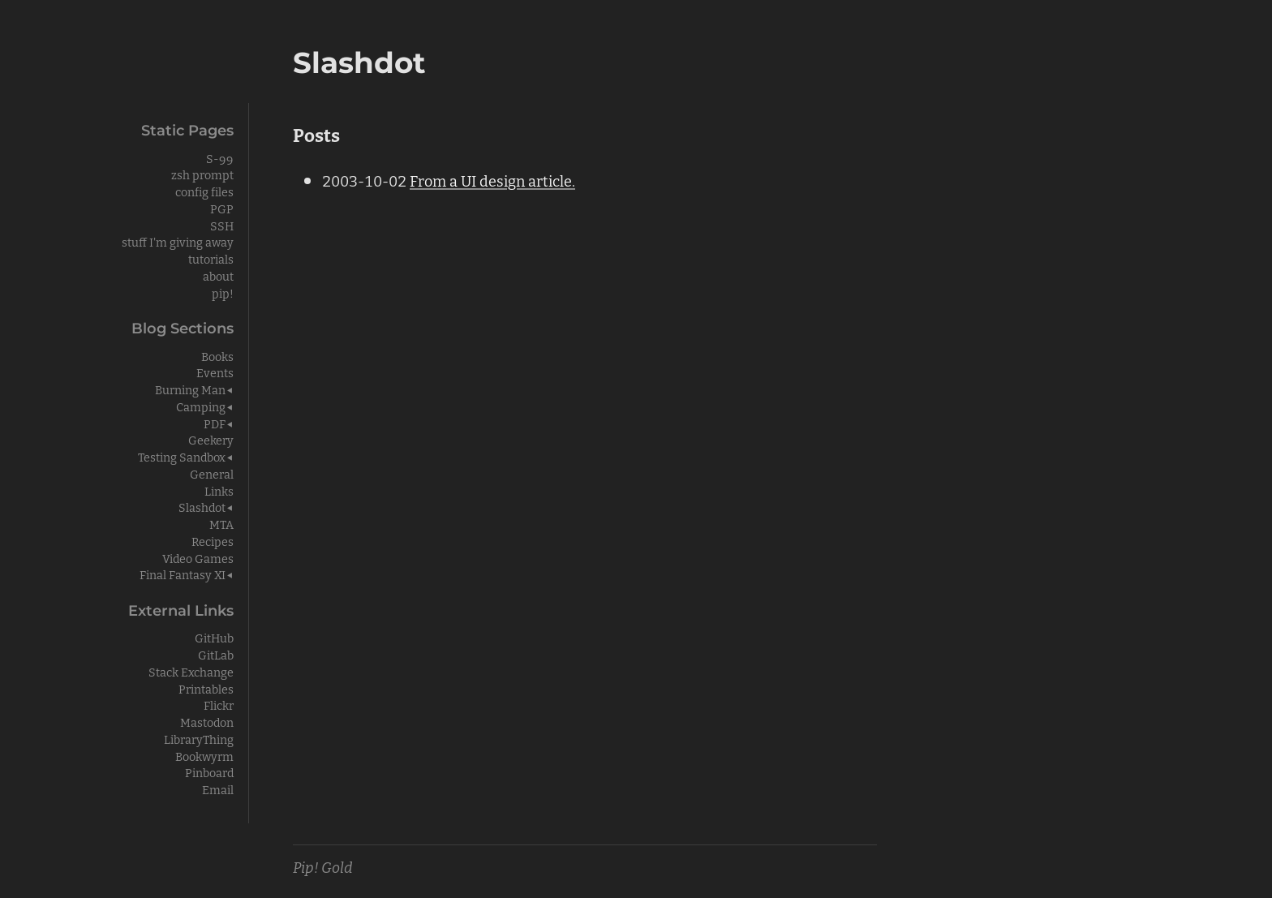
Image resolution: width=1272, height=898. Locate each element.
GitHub (214, 637)
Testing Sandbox (182, 456)
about (218, 275)
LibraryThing (199, 738)
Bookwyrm (204, 755)
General (212, 473)
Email (218, 789)
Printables (206, 688)
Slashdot (202, 506)
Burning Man (190, 389)
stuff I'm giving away (178, 241)
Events (215, 372)
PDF (215, 423)
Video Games (198, 557)
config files (204, 191)
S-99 (220, 157)
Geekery (211, 439)
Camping (201, 406)
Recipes (212, 540)
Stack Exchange (191, 671)
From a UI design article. (492, 180)
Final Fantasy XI (183, 574)
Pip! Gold (323, 866)
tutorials (211, 258)
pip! (223, 292)
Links (219, 490)
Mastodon (207, 721)
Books (217, 355)
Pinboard (209, 772)
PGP (222, 208)
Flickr (219, 704)
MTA (221, 523)
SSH (222, 225)
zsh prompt (202, 174)
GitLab (216, 654)
